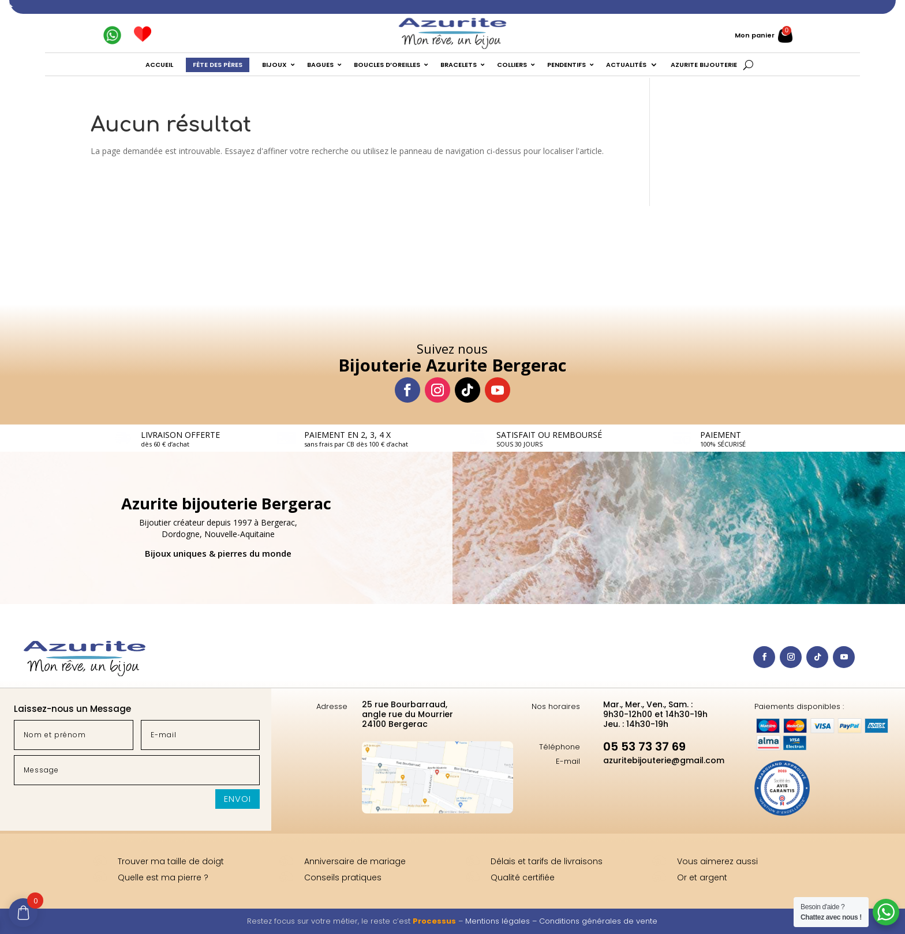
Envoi (237, 799)
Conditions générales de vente (598, 921)
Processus (434, 921)
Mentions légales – (502, 921)
